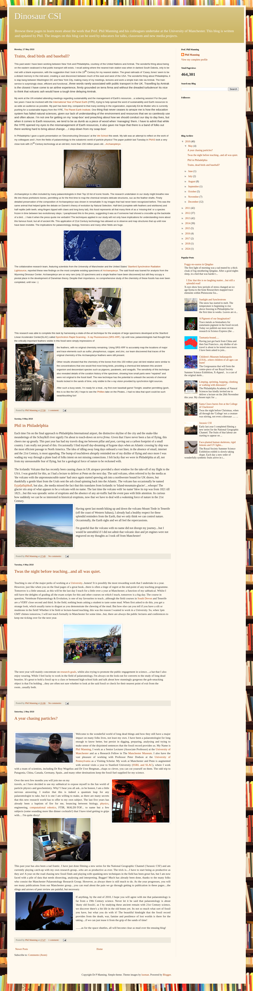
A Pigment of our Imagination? (214, 318)
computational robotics (43, 807)
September (193, 186)
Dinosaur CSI (38, 16)
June (190, 171)
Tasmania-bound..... (209, 337)
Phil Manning (83, 749)
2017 (188, 238)
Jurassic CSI (205, 423)
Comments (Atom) (37, 955)
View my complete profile (194, 59)
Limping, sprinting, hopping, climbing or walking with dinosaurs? (218, 383)
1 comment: (54, 410)
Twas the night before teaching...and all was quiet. (57, 571)
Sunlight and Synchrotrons (212, 299)
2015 (188, 228)
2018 (188, 243)
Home (100, 949)
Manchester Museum (140, 753)
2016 (188, 233)
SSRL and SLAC (142, 764)
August (192, 181)
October (192, 191)
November (193, 196)
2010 (188, 141)
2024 (188, 248)
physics (104, 803)
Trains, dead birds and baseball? (42, 56)
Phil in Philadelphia (31, 425)
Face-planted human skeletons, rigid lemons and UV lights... (217, 444)
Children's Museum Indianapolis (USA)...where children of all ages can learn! (218, 359)
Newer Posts (21, 949)
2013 (188, 218)
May (190, 146)
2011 (188, 208)
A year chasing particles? (36, 718)
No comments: (55, 556)
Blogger (167, 974)
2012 (188, 213)
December (193, 201)
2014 (188, 223)
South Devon (145, 598)
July (190, 176)
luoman (145, 974)
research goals (68, 671)
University (76, 582)
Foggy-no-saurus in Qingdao (198, 264)
